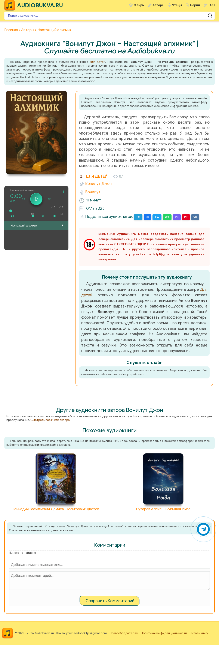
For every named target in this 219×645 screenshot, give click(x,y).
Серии (195, 5)
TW (157, 217)
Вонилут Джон (98, 183)
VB (177, 217)
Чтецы (177, 5)
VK (195, 217)
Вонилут (93, 192)
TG (138, 217)
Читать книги (199, 633)
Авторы (158, 5)
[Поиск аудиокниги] (109, 16)
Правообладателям (124, 633)
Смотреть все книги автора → (52, 420)
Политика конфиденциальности (164, 633)
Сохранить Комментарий (110, 600)
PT (186, 217)
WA (167, 217)
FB (147, 217)
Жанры (139, 5)
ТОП (211, 5)
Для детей (97, 62)
